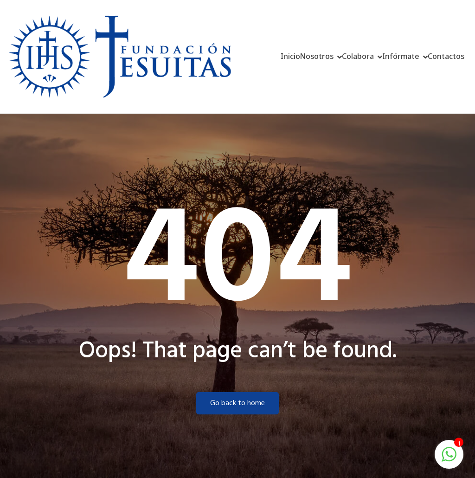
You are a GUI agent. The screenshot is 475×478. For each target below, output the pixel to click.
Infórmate (400, 56)
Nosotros (317, 56)
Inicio (290, 56)
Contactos (446, 56)
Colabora (358, 56)
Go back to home (237, 403)
